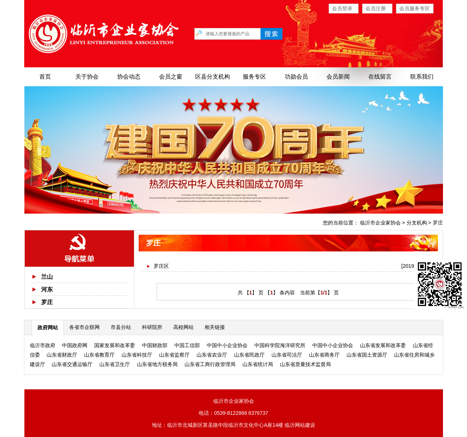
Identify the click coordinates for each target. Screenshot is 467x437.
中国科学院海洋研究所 (279, 345)
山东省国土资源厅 (367, 355)
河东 (47, 289)
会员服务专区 (414, 8)
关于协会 (87, 77)
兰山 (47, 277)
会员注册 (375, 8)
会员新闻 (338, 77)
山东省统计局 (257, 364)
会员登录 (342, 8)
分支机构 (417, 223)
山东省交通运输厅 (72, 364)
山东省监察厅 (174, 355)
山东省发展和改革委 (383, 345)
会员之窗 (170, 77)
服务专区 (254, 77)
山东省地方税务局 (157, 364)
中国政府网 (74, 345)
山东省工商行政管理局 (210, 364)
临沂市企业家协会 (380, 223)
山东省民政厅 (249, 355)
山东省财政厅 (62, 355)
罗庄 (438, 223)
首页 (45, 77)
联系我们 (422, 77)
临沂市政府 (42, 345)
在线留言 (380, 77)
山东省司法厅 (287, 355)
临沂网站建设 (300, 425)
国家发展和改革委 (114, 345)
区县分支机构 (212, 77)
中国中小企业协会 (227, 345)
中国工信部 (187, 345)
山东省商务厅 (324, 355)
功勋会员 (296, 77)
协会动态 (129, 77)
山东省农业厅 (212, 355)
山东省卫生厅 (114, 364)
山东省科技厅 (137, 355)
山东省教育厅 (99, 355)
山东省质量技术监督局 (305, 364)
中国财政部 (154, 345)
